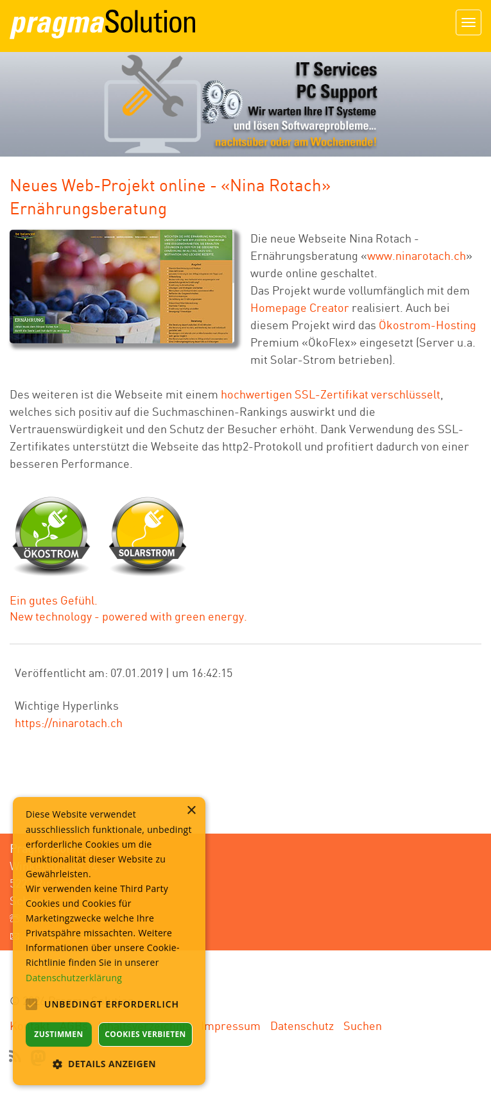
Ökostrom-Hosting (427, 325)
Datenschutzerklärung (74, 978)
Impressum (231, 1025)
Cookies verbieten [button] (145, 1034)
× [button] (191, 811)
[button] (109, 1063)
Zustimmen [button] (58, 1034)
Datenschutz (302, 1025)
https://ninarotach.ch (69, 723)
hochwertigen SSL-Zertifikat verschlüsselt (330, 394)
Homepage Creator (299, 307)
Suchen (362, 1025)
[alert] (109, 941)
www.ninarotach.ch (416, 255)
